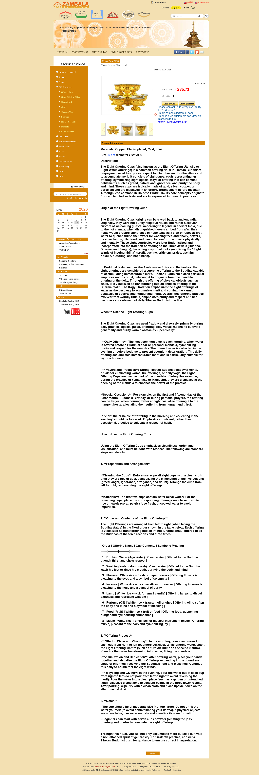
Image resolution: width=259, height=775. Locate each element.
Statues (62, 151)
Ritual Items (64, 136)
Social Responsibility (68, 282)
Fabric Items (64, 146)
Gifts (61, 171)
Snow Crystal (65, 246)
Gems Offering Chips (70, 97)
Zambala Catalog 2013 (69, 301)
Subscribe (83, 198)
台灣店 (190, 2)
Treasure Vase (67, 112)
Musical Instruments (67, 141)
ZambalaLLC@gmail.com (104, 767)
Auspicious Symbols (67, 72)
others (64, 107)
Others (62, 176)
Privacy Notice (65, 290)
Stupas (62, 82)
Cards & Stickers (66, 161)
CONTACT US (142, 52)
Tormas (62, 77)
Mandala (65, 126)
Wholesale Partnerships (69, 279)
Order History (160, 2)
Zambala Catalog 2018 (69, 304)
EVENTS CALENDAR (121, 52)
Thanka (62, 156)
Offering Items (65, 87)
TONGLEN (64, 250)
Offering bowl (67, 92)
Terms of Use (65, 293)
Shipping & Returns (67, 261)
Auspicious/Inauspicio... (69, 243)
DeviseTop (177, 770)
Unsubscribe (72, 198)
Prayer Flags (64, 166)
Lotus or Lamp (67, 131)
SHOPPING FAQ (99, 52)
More (86, 253)
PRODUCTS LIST (80, 52)
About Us (63, 275)
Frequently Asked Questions (71, 264)
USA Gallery (203, 2)
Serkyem (65, 117)
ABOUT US (62, 52)
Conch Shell (66, 102)
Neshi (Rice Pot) (68, 122)
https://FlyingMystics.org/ (172, 122)
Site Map (63, 267)
